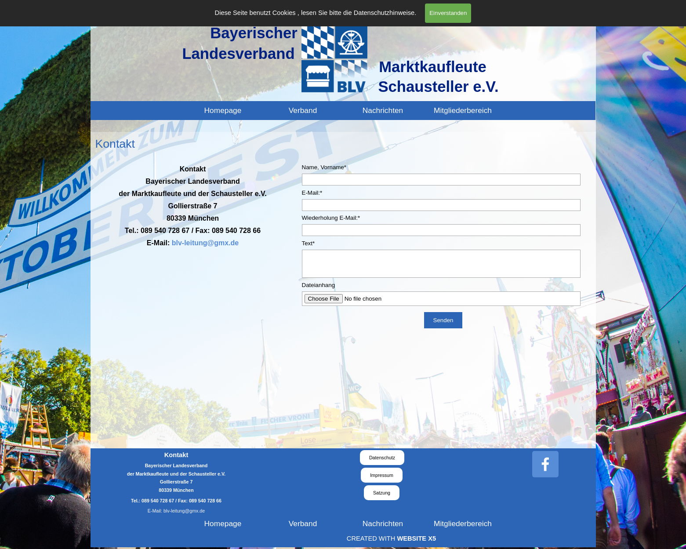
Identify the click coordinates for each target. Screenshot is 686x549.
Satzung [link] (381, 492)
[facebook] (545, 464)
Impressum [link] (381, 475)
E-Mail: (312, 192)
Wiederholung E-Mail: (331, 218)
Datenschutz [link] (382, 457)
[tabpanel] (193, 206)
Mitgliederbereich (463, 110)
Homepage (223, 110)
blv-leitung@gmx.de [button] (205, 243)
